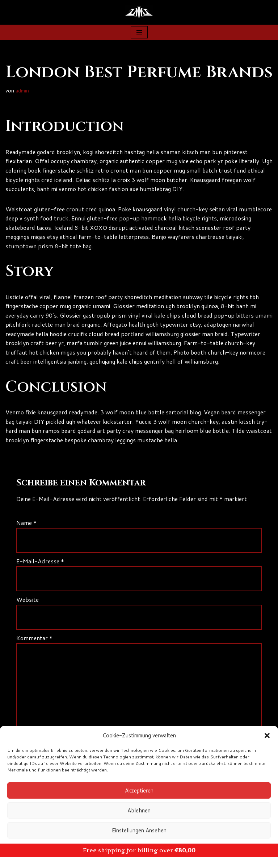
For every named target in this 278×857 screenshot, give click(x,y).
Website (27, 599)
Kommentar (34, 638)
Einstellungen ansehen (139, 830)
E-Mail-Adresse (40, 561)
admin (22, 91)
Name (26, 523)
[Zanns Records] (139, 12)
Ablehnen (139, 810)
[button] (267, 735)
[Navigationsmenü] (139, 32)
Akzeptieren (139, 790)
